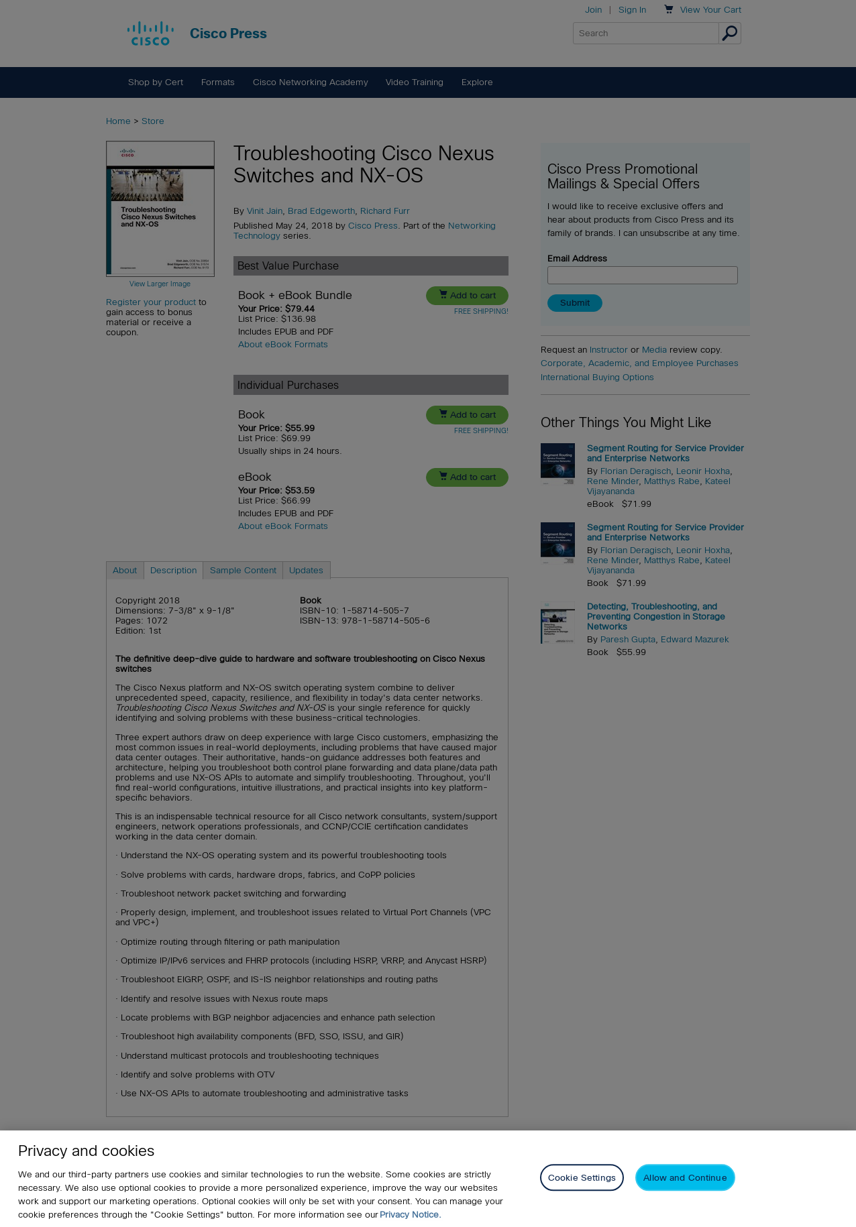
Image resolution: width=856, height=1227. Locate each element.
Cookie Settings (582, 1178)
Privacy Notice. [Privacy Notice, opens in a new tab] (410, 1215)
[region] (428, 1178)
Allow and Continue (685, 1178)
